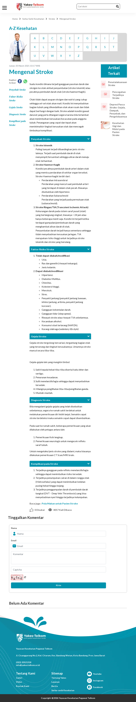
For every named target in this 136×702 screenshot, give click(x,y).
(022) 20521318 (23, 662)
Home (15, 19)
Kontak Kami (22, 686)
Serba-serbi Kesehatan (62, 690)
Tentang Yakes (58, 677)
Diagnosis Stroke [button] (60, 400)
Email (13, 540)
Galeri (19, 677)
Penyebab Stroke (17, 89)
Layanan (55, 682)
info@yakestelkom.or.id (28, 665)
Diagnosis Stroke (17, 114)
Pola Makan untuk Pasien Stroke (60, 503)
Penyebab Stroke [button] (60, 139)
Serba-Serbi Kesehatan (33, 19)
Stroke (52, 19)
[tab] (60, 139)
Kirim (58, 585)
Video (19, 682)
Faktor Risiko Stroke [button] (60, 249)
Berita (54, 686)
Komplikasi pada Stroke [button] (60, 463)
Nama (14, 528)
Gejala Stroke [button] (60, 336)
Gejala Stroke (16, 107)
